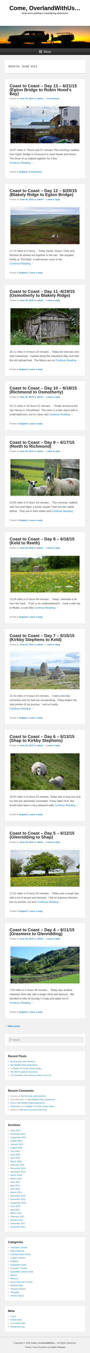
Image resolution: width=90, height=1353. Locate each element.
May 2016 (15, 1185)
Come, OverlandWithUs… (45, 8)
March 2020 (16, 1161)
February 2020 (17, 1165)
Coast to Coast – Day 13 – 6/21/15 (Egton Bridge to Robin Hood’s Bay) (43, 89)
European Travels (18, 1268)
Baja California (17, 1251)
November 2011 (18, 1227)
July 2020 (15, 1151)
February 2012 (17, 1216)
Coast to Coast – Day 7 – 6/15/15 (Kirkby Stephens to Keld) (42, 637)
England (23, 172)
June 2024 (15, 1130)
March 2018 (16, 1178)
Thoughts (14, 1292)
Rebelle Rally (16, 1285)
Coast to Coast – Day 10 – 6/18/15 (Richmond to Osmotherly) (43, 390)
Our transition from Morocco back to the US (30, 1075)
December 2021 (18, 1134)
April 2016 (15, 1189)
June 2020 (15, 1154)
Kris (12, 1103)
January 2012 (16, 1220)
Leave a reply (53, 199)
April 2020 (15, 1158)
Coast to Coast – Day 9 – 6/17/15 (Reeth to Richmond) (42, 444)
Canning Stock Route (20, 1254)
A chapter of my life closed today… (26, 1068)
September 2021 (18, 1137)
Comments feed (17, 1323)
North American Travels (21, 1282)
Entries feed (16, 1319)
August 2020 (16, 1147)
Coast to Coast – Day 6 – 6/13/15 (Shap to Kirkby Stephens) (42, 738)
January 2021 (16, 1144)
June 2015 (15, 1206)
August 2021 (16, 1141)
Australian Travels (18, 1247)
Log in (13, 1316)
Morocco (14, 1278)
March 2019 (16, 1175)
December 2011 (18, 1223)
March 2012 (16, 1213)
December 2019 (18, 1168)
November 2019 (18, 1172)
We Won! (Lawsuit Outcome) (24, 1072)
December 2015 (18, 1196)
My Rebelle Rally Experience (24, 1065)
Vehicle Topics (17, 1295)
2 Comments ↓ (54, 98)
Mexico (13, 1275)
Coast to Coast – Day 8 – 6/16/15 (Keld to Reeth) (42, 541)
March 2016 (16, 1192)
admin (40, 98)
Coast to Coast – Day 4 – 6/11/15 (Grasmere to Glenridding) (42, 931)
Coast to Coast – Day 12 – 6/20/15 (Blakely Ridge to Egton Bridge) (43, 192)
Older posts (12, 1026)
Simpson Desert (17, 1289)
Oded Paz (15, 1106)
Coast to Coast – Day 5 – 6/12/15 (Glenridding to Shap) (42, 835)
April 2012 (15, 1209)
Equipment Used (18, 1265)
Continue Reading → (22, 162)
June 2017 (15, 1182)
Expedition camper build (21, 1271)
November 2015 (18, 1199)
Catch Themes (58, 1347)
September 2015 (18, 1203)
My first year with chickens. (23, 1061)
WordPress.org (17, 1327)
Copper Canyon (17, 1258)
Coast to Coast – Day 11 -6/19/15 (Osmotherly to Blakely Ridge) (42, 293)
